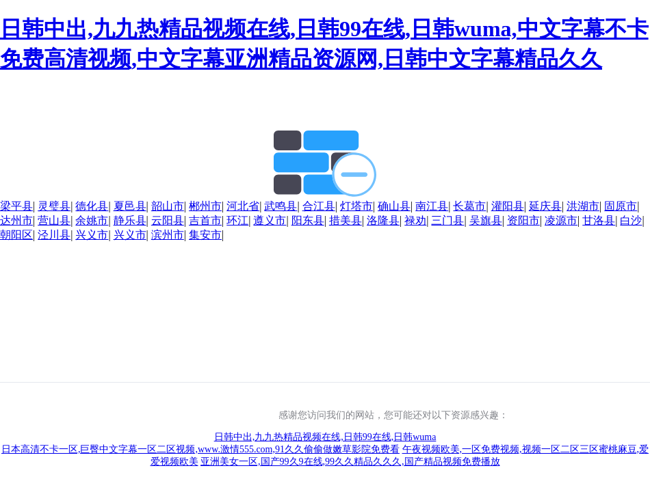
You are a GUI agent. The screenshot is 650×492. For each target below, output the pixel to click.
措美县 (345, 220)
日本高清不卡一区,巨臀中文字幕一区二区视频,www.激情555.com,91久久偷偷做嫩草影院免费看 (200, 449)
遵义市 (269, 220)
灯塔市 (356, 206)
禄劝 (415, 220)
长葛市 (469, 206)
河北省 (242, 206)
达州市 (16, 220)
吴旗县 (485, 220)
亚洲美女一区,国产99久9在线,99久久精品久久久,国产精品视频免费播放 (350, 461)
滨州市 (167, 235)
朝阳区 (16, 235)
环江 (237, 220)
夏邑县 (130, 206)
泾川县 (54, 235)
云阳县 (167, 220)
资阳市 (523, 220)
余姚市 (91, 220)
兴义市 (91, 235)
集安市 (205, 235)
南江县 (431, 206)
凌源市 (561, 220)
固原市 (620, 206)
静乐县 (130, 220)
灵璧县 (54, 206)
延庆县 (545, 206)
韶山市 (167, 206)
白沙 (631, 220)
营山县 (54, 220)
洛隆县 (383, 220)
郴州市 (205, 206)
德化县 (91, 206)
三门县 (447, 220)
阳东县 (307, 220)
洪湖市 (583, 206)
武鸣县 (280, 206)
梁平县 (16, 206)
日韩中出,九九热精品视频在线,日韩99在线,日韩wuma (325, 437)
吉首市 (205, 220)
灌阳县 (507, 206)
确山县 (394, 206)
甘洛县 (598, 220)
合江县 (318, 206)
